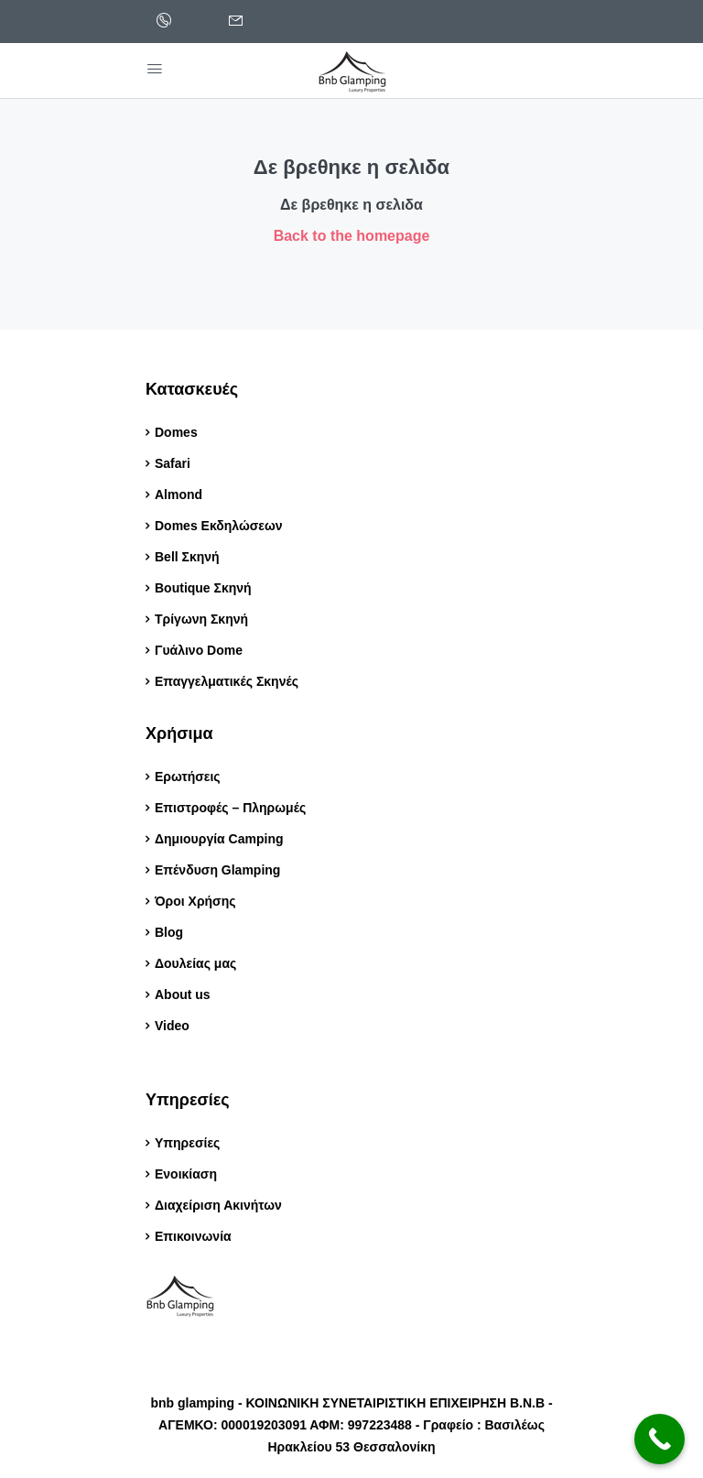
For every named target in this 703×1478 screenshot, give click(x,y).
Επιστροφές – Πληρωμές (230, 807)
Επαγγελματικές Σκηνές (226, 681)
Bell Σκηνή (187, 556)
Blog (171, 932)
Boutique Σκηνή (203, 588)
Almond (178, 494)
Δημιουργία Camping (219, 838)
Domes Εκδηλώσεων (219, 525)
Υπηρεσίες (187, 1143)
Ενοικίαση (186, 1174)
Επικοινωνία (193, 1236)
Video (172, 1025)
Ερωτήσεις (188, 776)
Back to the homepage (352, 236)
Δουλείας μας (195, 963)
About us (183, 994)
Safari (172, 463)
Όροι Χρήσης (195, 901)
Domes (176, 432)
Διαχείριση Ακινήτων (218, 1205)
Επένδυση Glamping (217, 870)
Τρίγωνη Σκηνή (201, 619)
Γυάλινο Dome (199, 650)
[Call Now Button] (659, 1439)
